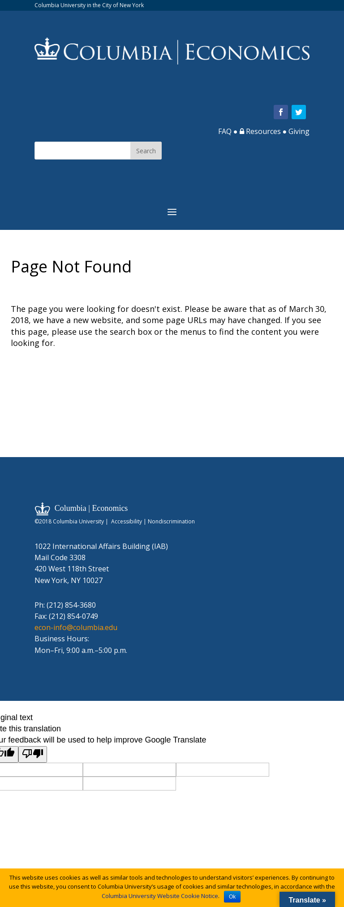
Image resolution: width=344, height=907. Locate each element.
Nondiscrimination (171, 521)
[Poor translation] (32, 754)
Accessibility (126, 521)
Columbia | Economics (91, 508)
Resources (260, 131)
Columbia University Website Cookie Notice (160, 896)
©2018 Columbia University (69, 521)
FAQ (225, 131)
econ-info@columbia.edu (75, 627)
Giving (299, 131)
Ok (232, 897)
